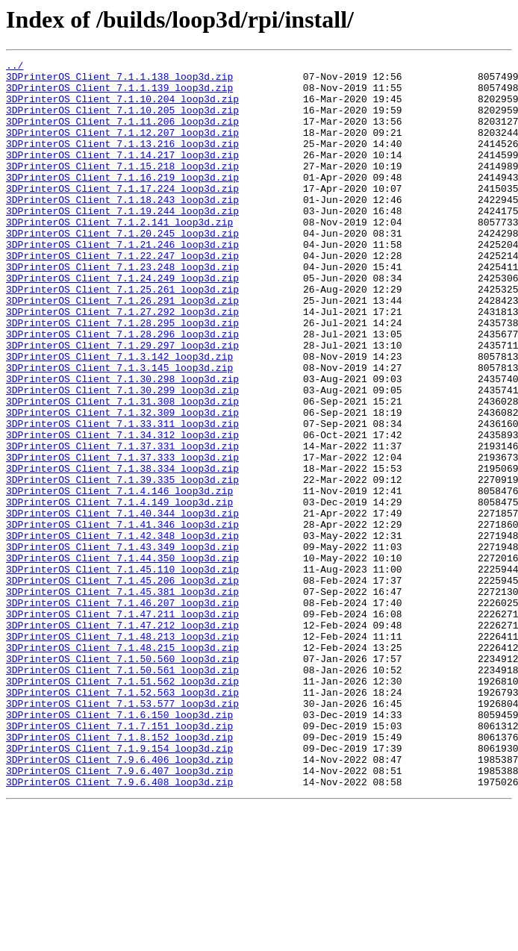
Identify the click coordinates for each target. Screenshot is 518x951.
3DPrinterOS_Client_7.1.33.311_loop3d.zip (122, 497)
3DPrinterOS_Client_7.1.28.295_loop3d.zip (122, 376)
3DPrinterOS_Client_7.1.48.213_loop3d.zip (122, 752)
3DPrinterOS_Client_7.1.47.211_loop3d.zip (122, 725)
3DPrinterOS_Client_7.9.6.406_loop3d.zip (119, 900)
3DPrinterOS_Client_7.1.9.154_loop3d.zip (119, 887)
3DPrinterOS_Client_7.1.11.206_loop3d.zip (122, 134)
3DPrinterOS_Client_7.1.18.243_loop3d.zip (122, 228)
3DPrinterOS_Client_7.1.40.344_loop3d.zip (122, 604)
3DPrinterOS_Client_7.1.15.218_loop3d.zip (122, 188)
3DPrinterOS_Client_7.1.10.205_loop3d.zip (122, 121)
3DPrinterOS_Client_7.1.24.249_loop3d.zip (122, 322)
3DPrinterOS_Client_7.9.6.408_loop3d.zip (119, 927)
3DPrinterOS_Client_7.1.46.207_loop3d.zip (122, 712)
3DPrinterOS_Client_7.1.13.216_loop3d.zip (122, 161)
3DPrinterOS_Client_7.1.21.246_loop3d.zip (122, 282)
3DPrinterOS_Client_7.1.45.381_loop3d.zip (122, 698)
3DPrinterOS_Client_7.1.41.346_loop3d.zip (122, 618)
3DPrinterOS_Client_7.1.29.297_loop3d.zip (122, 403)
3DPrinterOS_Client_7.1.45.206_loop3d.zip (122, 685)
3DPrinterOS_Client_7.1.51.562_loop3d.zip (122, 806)
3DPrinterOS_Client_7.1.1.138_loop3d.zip (119, 80)
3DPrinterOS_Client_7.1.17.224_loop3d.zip (122, 215)
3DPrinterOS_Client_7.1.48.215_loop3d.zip (122, 766)
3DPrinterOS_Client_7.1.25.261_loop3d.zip (122, 336)
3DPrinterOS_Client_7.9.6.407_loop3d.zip (119, 913)
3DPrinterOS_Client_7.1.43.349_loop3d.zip (122, 645)
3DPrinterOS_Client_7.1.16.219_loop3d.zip (122, 201)
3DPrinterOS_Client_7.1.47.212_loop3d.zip (122, 739)
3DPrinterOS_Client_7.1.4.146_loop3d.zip (119, 577)
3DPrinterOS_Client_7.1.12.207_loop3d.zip (122, 148)
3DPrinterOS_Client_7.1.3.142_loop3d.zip (119, 416)
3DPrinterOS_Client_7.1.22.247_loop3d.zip (122, 295)
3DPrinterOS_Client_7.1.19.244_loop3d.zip (122, 242)
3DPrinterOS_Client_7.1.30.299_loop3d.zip (122, 457)
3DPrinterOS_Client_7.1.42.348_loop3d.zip (122, 631)
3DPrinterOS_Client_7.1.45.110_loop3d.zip (122, 672)
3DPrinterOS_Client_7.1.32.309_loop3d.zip (122, 483)
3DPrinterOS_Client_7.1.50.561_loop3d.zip (122, 792)
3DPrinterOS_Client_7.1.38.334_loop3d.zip (122, 551)
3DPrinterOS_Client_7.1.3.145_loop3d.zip (119, 430)
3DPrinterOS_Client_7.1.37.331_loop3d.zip (122, 524)
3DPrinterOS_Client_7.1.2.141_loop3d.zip (119, 255)
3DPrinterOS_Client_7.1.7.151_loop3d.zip (119, 860)
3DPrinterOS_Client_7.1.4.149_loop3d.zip (119, 591)
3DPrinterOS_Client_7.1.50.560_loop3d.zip (122, 779)
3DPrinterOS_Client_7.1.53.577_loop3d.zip (122, 833)
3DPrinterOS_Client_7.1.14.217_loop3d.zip (122, 174)
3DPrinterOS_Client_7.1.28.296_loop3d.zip (122, 389)
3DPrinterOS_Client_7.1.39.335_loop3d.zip (122, 564)
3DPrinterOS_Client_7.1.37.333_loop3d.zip (122, 537)
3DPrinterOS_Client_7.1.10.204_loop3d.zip (122, 107)
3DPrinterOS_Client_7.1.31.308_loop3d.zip (122, 470)
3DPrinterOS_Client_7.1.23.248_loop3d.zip (122, 309)
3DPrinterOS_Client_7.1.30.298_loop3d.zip (122, 443)
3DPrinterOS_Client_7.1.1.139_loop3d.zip (119, 94)
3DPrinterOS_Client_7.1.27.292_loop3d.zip (122, 363)
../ (14, 67)
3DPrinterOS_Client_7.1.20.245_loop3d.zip (122, 268)
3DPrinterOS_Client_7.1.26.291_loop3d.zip (122, 349)
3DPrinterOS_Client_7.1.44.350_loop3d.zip (122, 658)
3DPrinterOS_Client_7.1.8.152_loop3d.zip (119, 873)
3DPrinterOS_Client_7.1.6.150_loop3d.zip (119, 846)
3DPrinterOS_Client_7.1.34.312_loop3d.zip (122, 510)
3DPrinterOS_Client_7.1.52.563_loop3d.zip (122, 819)
